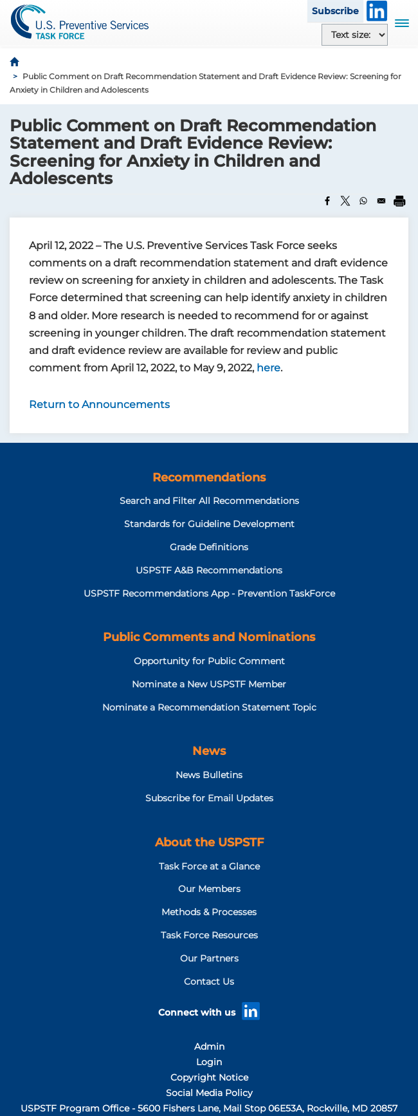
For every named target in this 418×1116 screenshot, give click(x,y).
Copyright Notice (209, 1077)
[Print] (399, 200)
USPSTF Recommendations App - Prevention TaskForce (209, 593)
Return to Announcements (99, 404)
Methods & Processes (209, 912)
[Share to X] (345, 200)
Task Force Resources (209, 935)
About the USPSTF (209, 842)
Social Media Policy (209, 1093)
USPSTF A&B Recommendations (209, 570)
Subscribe (335, 11)
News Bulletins (209, 775)
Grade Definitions (209, 547)
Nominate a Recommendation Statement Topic (209, 707)
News (209, 751)
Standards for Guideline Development (209, 524)
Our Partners (209, 958)
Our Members (209, 889)
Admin (209, 1046)
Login (209, 1062)
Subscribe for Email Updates (209, 798)
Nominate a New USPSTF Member (209, 684)
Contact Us (209, 981)
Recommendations (209, 477)
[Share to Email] (381, 200)
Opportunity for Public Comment (209, 661)
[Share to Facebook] (327, 200)
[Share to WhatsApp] (363, 200)
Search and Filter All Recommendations (209, 501)
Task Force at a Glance (209, 866)
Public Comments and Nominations (209, 637)
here (268, 368)
